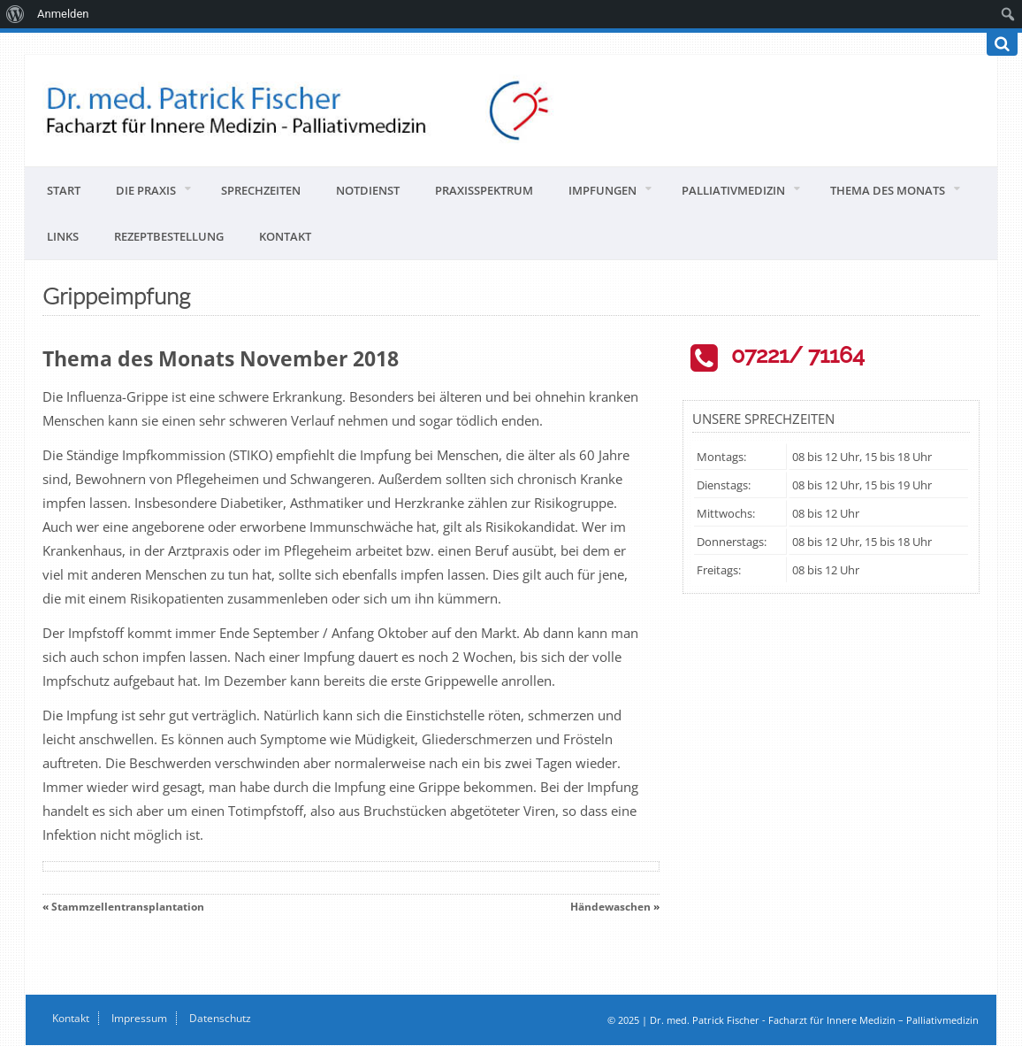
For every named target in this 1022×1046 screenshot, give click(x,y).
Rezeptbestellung (169, 236)
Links (63, 236)
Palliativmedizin (733, 190)
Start (63, 190)
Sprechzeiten (261, 190)
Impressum (139, 1018)
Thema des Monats (887, 190)
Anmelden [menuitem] (63, 13)
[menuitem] (15, 14)
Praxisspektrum (484, 190)
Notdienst (368, 190)
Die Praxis (146, 190)
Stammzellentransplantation (127, 906)
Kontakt (285, 236)
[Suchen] (1002, 44)
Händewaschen (610, 906)
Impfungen (602, 190)
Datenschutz (220, 1018)
